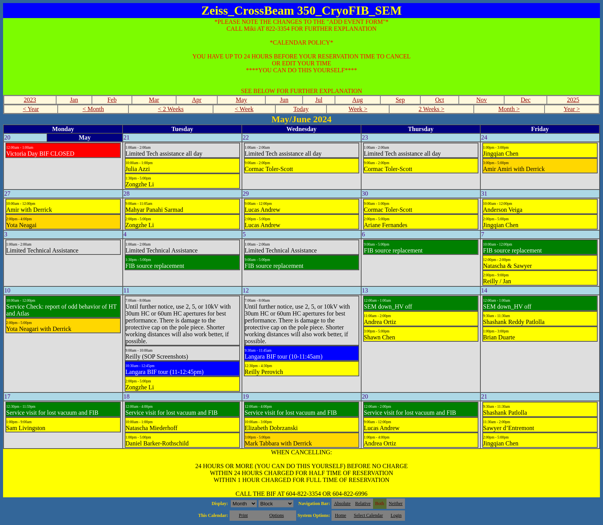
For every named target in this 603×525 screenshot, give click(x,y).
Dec (526, 99)
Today (301, 109)
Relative (363, 503)
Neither (396, 503)
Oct (439, 99)
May (241, 99)
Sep (400, 99)
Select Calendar (368, 515)
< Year (31, 109)
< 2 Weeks (171, 109)
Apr (197, 99)
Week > (357, 109)
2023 (30, 99)
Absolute (342, 503)
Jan (74, 99)
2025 (573, 99)
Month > (509, 109)
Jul (319, 99)
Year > (572, 109)
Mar (154, 99)
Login (396, 515)
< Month (93, 109)
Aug (357, 99)
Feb (112, 99)
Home (340, 515)
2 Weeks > (432, 109)
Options (276, 515)
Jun (284, 99)
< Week (244, 109)
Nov (481, 99)
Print (243, 515)
